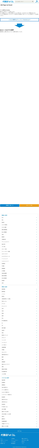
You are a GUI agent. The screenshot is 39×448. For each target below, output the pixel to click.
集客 (2, 315)
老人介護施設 (4, 232)
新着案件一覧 (3, 443)
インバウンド (4, 342)
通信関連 (3, 289)
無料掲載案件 (13, 443)
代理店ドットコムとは (4, 440)
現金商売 (3, 404)
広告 (2, 308)
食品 (2, 332)
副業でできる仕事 (5, 411)
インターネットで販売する (7, 394)
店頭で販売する (5, 387)
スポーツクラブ (5, 253)
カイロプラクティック (6, 256)
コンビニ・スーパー (5, 261)
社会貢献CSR (4, 371)
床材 (2, 359)
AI (2, 323)
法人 (2, 217)
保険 (2, 366)
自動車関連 (4, 347)
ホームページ (4, 306)
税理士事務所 (4, 275)
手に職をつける (5, 406)
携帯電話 (3, 291)
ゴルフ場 (3, 246)
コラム (23, 443)
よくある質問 (13, 441)
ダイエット (4, 337)
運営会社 (23, 441)
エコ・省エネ (4, 344)
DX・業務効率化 (4, 320)
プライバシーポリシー (14, 440)
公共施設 (3, 270)
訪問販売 (3, 382)
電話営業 (3, 380)
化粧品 (3, 330)
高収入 (3, 416)
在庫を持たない (5, 401)
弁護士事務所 (4, 273)
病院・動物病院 (4, 229)
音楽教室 (3, 263)
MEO (3, 313)
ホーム (2, 438)
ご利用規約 (13, 438)
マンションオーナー (5, 241)
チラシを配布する (5, 389)
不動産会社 (4, 239)
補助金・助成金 (4, 369)
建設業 (3, 236)
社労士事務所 (4, 278)
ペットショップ (5, 258)
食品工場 (3, 244)
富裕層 (3, 280)
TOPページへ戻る (29, 205)
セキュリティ (4, 352)
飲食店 (3, 222)
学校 (2, 234)
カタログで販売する (5, 392)
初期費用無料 (4, 421)
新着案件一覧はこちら (10, 205)
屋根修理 (3, 361)
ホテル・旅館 (4, 227)
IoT (2, 325)
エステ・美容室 (4, 224)
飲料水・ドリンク (5, 335)
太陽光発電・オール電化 (6, 298)
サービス (3, 303)
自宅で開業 (4, 409)
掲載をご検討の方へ (25, 438)
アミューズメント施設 (6, 251)
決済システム (4, 301)
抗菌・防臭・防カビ (5, 354)
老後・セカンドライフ (6, 364)
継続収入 (3, 418)
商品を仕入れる (5, 399)
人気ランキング (3, 441)
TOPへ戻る (19, 431)
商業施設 (3, 268)
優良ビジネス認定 (5, 426)
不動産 (3, 349)
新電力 (3, 296)
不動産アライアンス (5, 423)
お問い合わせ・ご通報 (25, 440)
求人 (2, 318)
